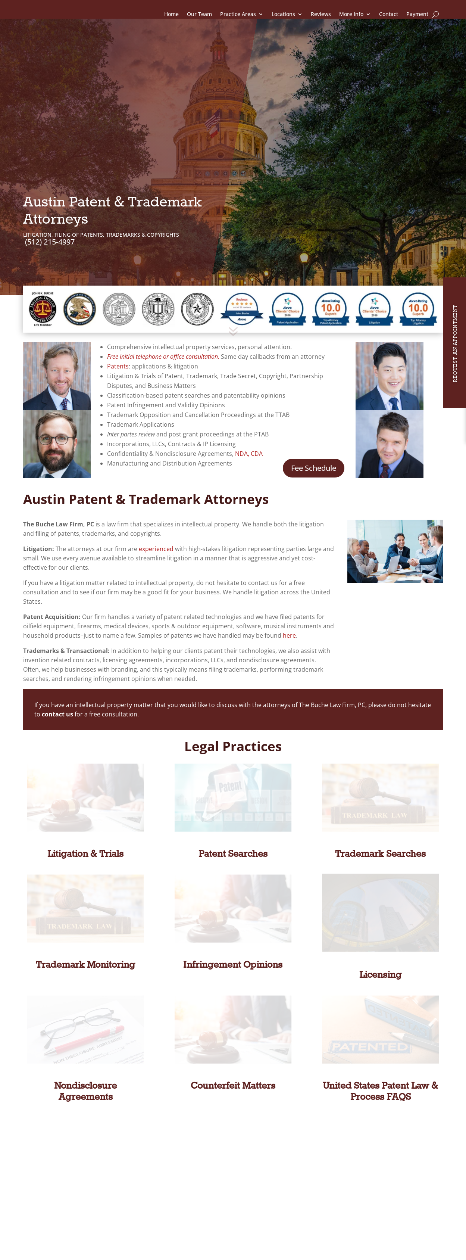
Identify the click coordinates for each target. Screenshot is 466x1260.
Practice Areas (238, 14)
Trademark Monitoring (85, 926)
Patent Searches (233, 815)
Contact (388, 14)
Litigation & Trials (85, 815)
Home (171, 14)
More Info (351, 14)
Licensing (380, 936)
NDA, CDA (249, 415)
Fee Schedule (313, 429)
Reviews (321, 14)
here (289, 596)
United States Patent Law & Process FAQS (380, 1053)
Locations (283, 14)
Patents (118, 327)
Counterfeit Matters (233, 1047)
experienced (156, 510)
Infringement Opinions (232, 926)
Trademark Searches (380, 815)
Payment (417, 14)
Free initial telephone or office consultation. (164, 318)
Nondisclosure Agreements (85, 1053)
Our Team (199, 14)
